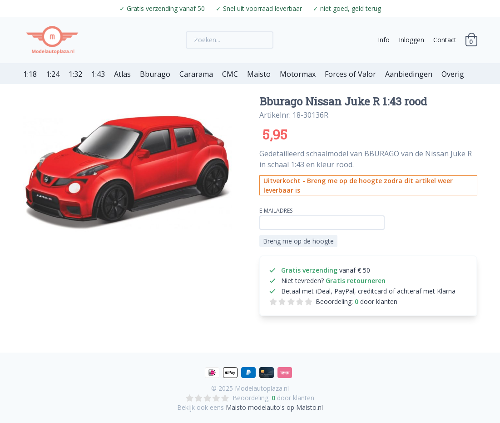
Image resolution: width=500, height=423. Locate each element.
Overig (452, 74)
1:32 (75, 74)
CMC (230, 74)
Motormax (298, 74)
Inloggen (411, 39)
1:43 (98, 74)
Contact (444, 39)
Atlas (122, 74)
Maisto (259, 74)
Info (384, 39)
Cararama (196, 74)
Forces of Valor (350, 74)
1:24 (52, 74)
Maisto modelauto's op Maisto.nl (274, 407)
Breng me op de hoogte (298, 241)
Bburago (155, 74)
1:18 (30, 74)
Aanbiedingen (408, 74)
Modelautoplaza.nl (262, 388)
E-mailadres (275, 210)
